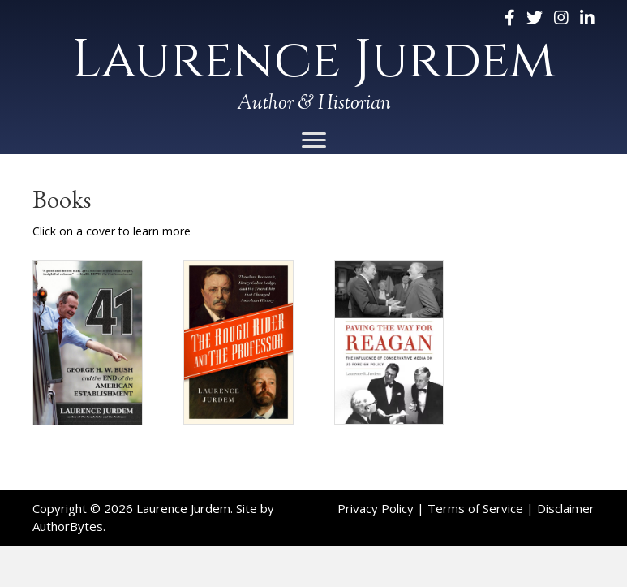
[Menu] (314, 140)
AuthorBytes (67, 526)
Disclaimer (566, 508)
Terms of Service (475, 508)
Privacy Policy (375, 508)
